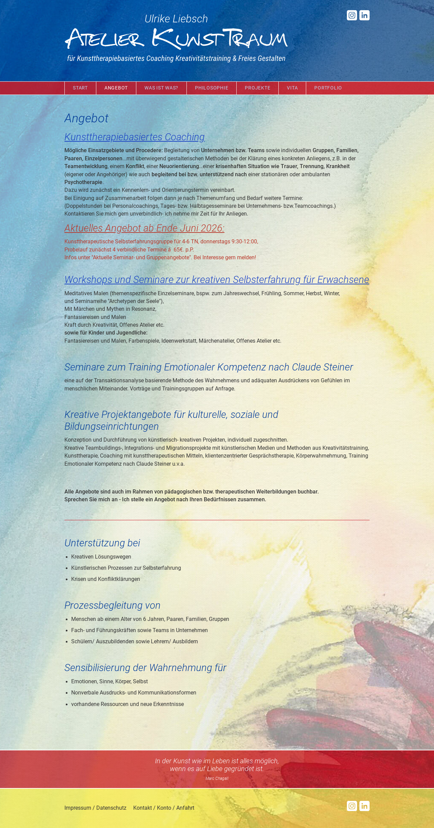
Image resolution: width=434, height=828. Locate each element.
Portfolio (328, 88)
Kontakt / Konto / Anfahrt (163, 808)
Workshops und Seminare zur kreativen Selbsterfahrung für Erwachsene (216, 279)
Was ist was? (161, 88)
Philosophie (211, 88)
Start (80, 88)
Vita (292, 88)
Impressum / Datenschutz (95, 808)
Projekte (257, 88)
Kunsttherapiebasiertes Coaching (134, 137)
